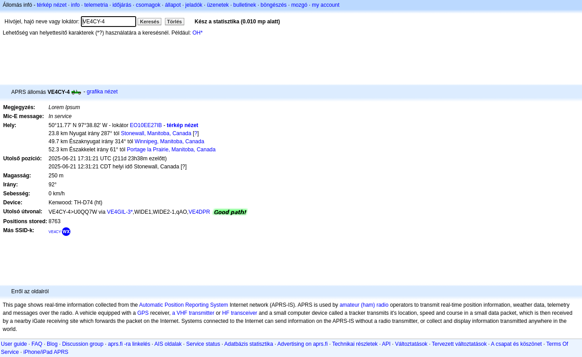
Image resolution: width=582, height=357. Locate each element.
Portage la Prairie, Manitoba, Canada (171, 149)
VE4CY (55, 231)
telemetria (96, 5)
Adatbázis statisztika (248, 344)
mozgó (299, 5)
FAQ (36, 344)
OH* (197, 33)
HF (225, 313)
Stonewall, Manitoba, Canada (156, 133)
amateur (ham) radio (364, 305)
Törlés (174, 21)
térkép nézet (52, 5)
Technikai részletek (355, 344)
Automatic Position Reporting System (183, 305)
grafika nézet (102, 91)
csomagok (148, 5)
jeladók (193, 5)
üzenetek (218, 5)
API (386, 344)
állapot (173, 5)
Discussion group (82, 344)
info (75, 5)
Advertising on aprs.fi (302, 344)
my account (325, 5)
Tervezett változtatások (459, 344)
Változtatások (411, 344)
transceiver (244, 313)
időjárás (121, 5)
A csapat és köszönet (516, 344)
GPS (143, 313)
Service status (203, 344)
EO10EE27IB (146, 125)
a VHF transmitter (193, 313)
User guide (14, 344)
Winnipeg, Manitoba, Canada (169, 141)
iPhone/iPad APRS (45, 352)
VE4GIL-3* (120, 212)
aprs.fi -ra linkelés (129, 344)
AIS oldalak (168, 344)
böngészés (274, 5)
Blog (52, 344)
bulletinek (244, 5)
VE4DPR (199, 212)
